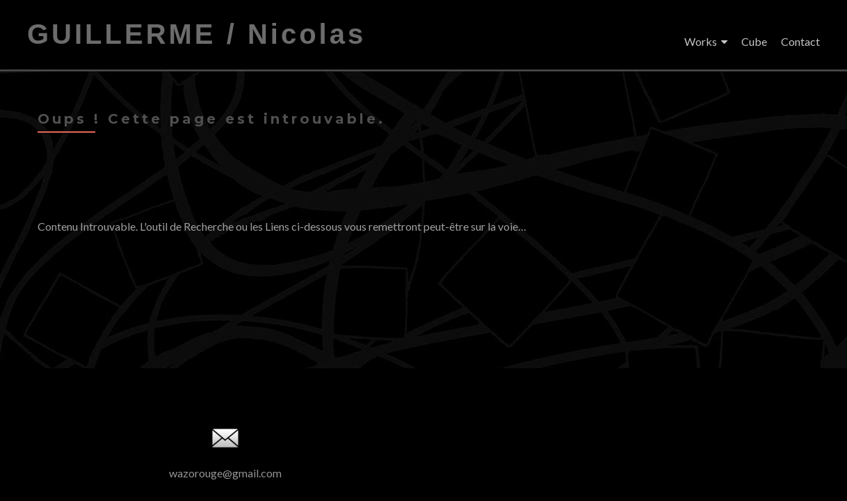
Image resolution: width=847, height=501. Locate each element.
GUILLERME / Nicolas (196, 34)
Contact (800, 41)
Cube (754, 41)
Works (700, 41)
